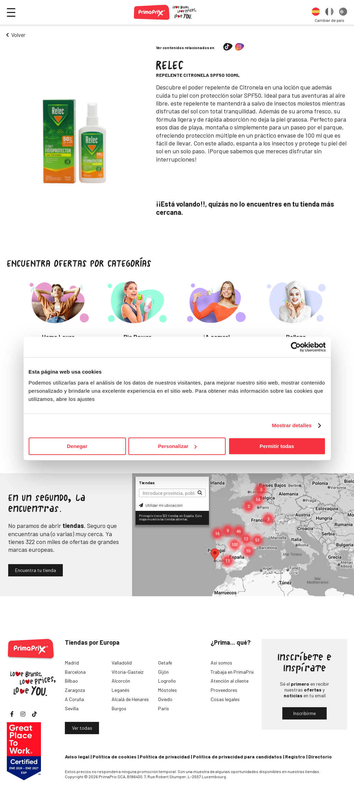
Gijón (163, 672)
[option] (316, 12)
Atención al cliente (230, 681)
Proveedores (224, 690)
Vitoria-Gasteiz (127, 672)
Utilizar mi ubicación (161, 505)
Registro (295, 756)
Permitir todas (277, 446)
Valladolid (122, 663)
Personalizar (177, 446)
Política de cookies (115, 756)
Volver (18, 34)
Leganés (120, 690)
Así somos (221, 663)
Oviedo (165, 699)
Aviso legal (77, 756)
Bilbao (71, 681)
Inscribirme (304, 713)
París (163, 708)
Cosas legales (225, 699)
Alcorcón (121, 681)
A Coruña (74, 699)
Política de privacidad (165, 756)
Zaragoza (75, 690)
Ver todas (82, 728)
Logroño (167, 681)
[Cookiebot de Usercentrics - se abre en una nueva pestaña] (296, 347)
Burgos (119, 708)
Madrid (72, 663)
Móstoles (167, 690)
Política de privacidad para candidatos (237, 756)
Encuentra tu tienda (35, 570)
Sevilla (72, 708)
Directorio (320, 756)
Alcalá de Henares (130, 699)
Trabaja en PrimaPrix (232, 672)
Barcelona (75, 672)
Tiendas (147, 482)
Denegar (77, 446)
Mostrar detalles (292, 425)
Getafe (165, 663)
